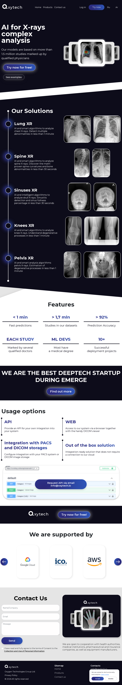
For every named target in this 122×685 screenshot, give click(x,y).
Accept (97, 678)
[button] (4, 561)
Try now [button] (96, 7)
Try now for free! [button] (19, 67)
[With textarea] (30, 628)
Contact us (59, 7)
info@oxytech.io (99, 669)
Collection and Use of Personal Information (24, 651)
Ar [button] (117, 7)
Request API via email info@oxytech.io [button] (60, 484)
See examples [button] (14, 77)
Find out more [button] (61, 391)
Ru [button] (108, 7)
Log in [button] (83, 7)
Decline (110, 678)
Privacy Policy (11, 675)
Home (38, 7)
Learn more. (105, 674)
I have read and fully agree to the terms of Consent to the (30, 649)
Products (47, 7)
